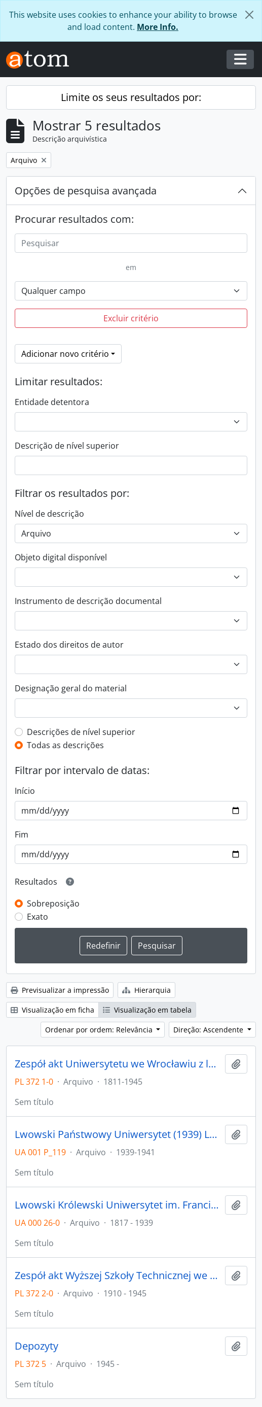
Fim (21, 834)
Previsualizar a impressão (60, 990)
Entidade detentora (52, 402)
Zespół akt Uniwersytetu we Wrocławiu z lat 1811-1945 (118, 1064)
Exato (37, 916)
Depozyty (36, 1346)
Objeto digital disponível (61, 557)
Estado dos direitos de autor (69, 644)
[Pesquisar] (131, 243)
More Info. (157, 26)
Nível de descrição (49, 513)
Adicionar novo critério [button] (65, 353)
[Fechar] (249, 15)
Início (25, 790)
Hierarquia (146, 990)
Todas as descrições (65, 745)
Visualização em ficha (52, 1010)
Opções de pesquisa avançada (86, 190)
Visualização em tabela (147, 1010)
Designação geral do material (71, 688)
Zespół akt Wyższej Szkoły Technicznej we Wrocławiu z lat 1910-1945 (118, 1275)
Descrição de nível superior (67, 445)
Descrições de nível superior (81, 732)
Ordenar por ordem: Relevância (100, 1029)
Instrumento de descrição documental (88, 601)
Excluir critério (131, 318)
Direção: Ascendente (209, 1029)
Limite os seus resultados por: (131, 97)
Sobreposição (53, 903)
